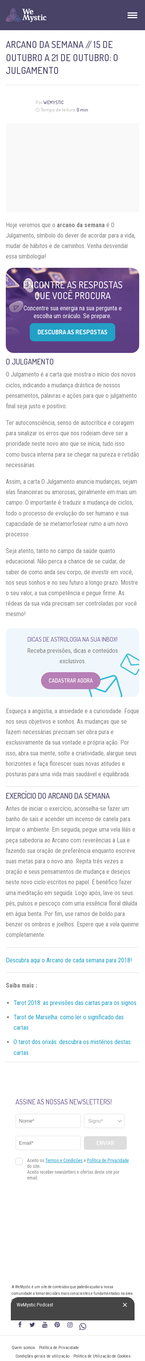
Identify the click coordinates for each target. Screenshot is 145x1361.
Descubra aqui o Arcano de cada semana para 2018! (69, 960)
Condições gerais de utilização (42, 1356)
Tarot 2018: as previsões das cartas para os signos (75, 1003)
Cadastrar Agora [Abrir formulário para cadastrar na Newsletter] (71, 680)
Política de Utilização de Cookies (102, 1356)
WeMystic (53, 102)
